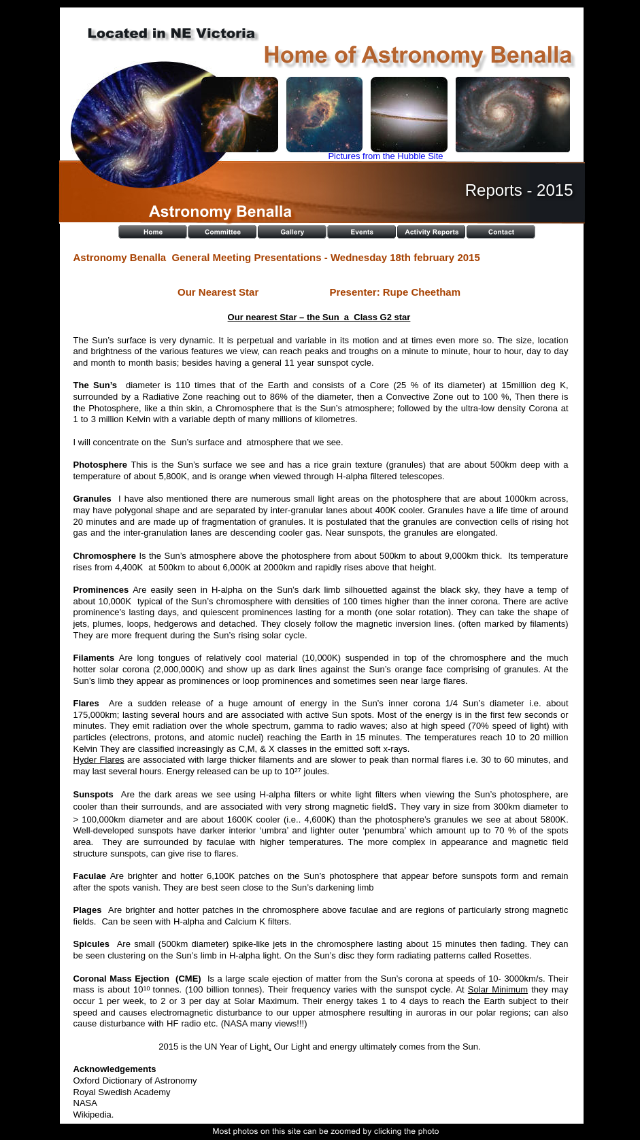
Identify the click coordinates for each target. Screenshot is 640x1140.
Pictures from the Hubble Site (385, 156)
